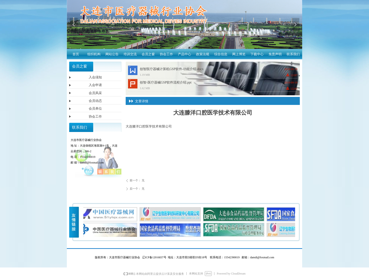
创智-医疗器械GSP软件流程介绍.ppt (166, 82)
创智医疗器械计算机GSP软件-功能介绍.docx (172, 69)
